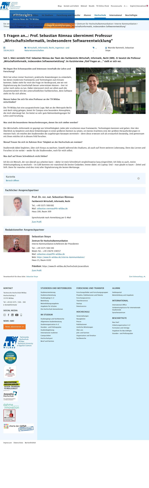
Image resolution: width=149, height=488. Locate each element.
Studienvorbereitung (48, 337)
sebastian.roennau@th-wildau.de (52, 251)
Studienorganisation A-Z (50, 366)
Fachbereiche (81, 380)
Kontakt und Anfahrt (34, 3)
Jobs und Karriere (82, 375)
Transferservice (82, 343)
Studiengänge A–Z (47, 340)
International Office (119, 347)
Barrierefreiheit (30, 485)
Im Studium (47, 17)
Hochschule (100, 17)
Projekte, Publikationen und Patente (89, 337)
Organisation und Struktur (86, 378)
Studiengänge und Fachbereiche (52, 361)
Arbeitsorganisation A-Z (121, 367)
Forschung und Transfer (68, 17)
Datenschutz (18, 485)
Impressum (7, 485)
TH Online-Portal (65, 3)
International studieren (49, 375)
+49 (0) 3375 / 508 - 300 (16, 344)
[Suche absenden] (54, 8)
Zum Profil (36, 264)
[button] (25, 17)
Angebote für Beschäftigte (122, 373)
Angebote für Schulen (49, 348)
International (115, 17)
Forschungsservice (83, 340)
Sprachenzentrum (118, 355)
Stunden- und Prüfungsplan (51, 369)
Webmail (47, 3)
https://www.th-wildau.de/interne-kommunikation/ (61, 299)
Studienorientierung (48, 334)
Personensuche (79, 3)
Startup (79, 346)
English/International (102, 3)
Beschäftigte (131, 17)
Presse (78, 364)
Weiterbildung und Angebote (122, 337)
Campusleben (46, 378)
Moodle (54, 3)
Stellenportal (117, 334)
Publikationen (81, 366)
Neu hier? (115, 364)
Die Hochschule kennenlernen (52, 351)
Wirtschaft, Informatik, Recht (41, 90)
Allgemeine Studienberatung (51, 364)
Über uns (79, 372)
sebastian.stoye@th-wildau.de (51, 296)
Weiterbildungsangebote (50, 346)
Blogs (23, 3)
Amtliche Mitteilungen (84, 369)
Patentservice (81, 348)
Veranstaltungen (82, 358)
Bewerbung (45, 343)
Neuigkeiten (80, 361)
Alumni (87, 17)
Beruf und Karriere (47, 383)
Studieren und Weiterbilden (25, 17)
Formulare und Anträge (120, 370)
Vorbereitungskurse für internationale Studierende (126, 351)
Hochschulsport (47, 380)
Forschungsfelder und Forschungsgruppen (92, 334)
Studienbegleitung (47, 372)
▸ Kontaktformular (10, 347)
